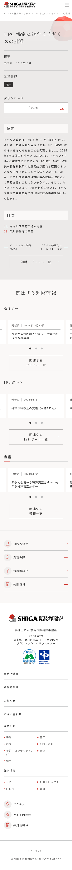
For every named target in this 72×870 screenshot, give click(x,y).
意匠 (42, 737)
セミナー (11, 782)
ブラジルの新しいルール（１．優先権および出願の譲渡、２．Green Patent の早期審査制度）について (53, 247)
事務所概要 (36, 544)
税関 (9, 761)
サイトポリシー (36, 850)
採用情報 (16, 825)
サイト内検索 (17, 815)
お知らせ (10, 701)
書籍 (42, 789)
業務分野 (36, 557)
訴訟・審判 (47, 744)
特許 (9, 737)
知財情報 (36, 584)
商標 (9, 744)
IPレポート (13, 789)
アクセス (14, 804)
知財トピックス (22, 13)
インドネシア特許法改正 (18, 247)
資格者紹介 (36, 571)
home (7, 13)
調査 (42, 750)
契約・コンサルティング (20, 752)
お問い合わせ (13, 714)
